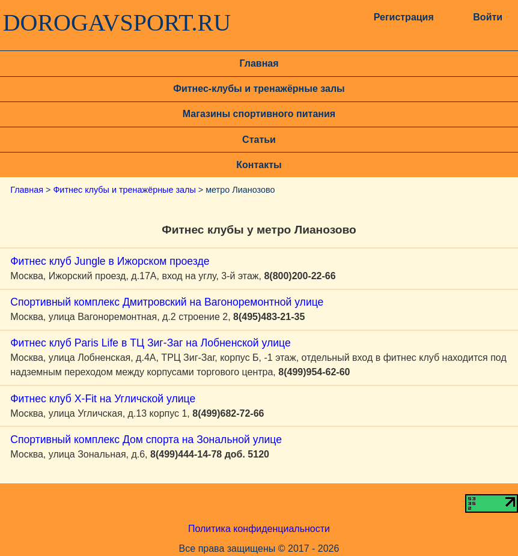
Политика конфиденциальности (259, 529)
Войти (487, 17)
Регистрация (404, 17)
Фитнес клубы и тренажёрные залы (124, 190)
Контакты (258, 165)
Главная (258, 63)
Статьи (259, 139)
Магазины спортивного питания (259, 114)
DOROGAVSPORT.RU (117, 23)
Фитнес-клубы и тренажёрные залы (258, 88)
